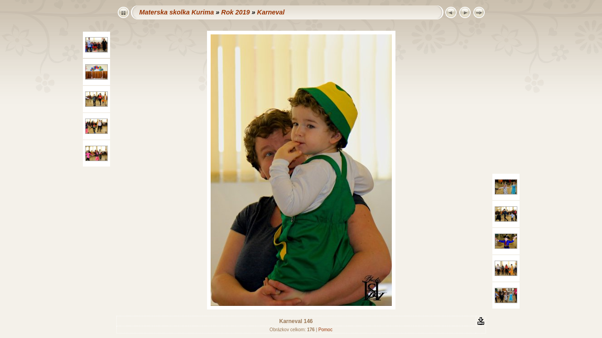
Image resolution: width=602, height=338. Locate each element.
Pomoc (325, 329)
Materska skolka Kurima (177, 12)
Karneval (270, 12)
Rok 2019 (235, 12)
